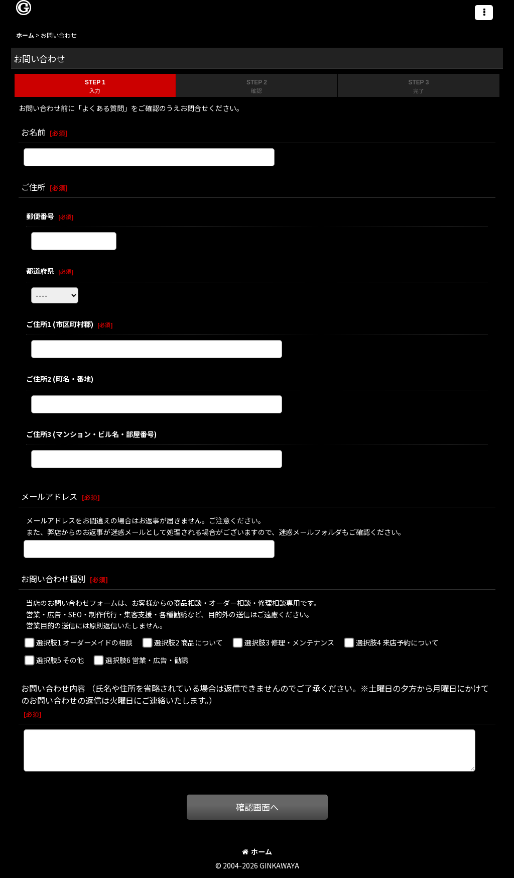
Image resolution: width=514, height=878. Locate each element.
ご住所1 (59, 324)
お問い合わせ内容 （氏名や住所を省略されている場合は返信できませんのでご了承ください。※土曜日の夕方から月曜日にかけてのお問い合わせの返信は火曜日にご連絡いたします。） (255, 694)
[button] (484, 12)
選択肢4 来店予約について (397, 642)
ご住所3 (91, 434)
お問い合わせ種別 (53, 579)
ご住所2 (59, 379)
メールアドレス (49, 496)
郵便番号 (40, 216)
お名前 (33, 132)
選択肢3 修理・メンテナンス (289, 642)
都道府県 (40, 271)
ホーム (257, 851)
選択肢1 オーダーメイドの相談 (84, 642)
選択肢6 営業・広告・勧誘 (146, 660)
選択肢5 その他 (60, 660)
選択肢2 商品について (188, 642)
